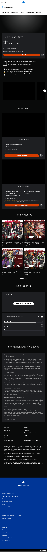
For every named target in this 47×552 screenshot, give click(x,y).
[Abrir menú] (2, 2)
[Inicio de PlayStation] (23, 2)
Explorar (38, 12)
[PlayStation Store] (7, 7)
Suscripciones (30, 12)
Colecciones (14, 12)
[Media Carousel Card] (19, 91)
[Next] (44, 90)
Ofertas (22, 12)
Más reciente (5, 12)
